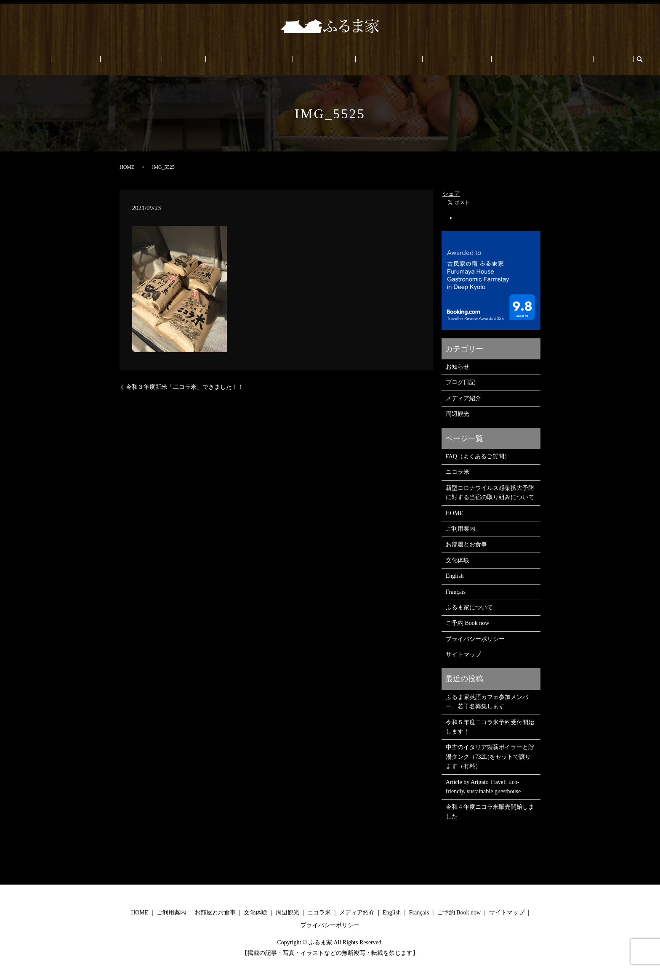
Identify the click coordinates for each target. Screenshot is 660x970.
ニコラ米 (283, 59)
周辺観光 (251, 59)
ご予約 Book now (476, 59)
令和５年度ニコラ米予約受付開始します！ (490, 727)
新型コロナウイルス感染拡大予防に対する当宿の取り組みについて (490, 492)
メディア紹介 (463, 398)
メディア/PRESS (324, 59)
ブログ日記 (460, 382)
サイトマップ (463, 654)
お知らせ (457, 367)
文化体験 (219, 59)
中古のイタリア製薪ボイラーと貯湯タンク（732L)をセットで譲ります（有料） (490, 756)
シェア (451, 194)
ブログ (438, 59)
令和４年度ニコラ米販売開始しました (490, 811)
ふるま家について (377, 59)
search (563, 59)
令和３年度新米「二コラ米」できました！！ (185, 387)
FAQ (414, 59)
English (515, 59)
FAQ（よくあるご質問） (478, 456)
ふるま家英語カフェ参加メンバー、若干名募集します (487, 702)
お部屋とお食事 (178, 59)
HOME (103, 59)
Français (543, 59)
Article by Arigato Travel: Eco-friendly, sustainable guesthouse (483, 787)
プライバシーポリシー (475, 639)
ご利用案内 (135, 59)
